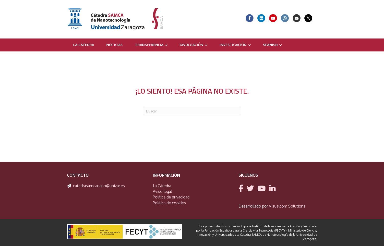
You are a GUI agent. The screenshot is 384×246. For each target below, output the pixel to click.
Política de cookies (169, 202)
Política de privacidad (171, 197)
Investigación (233, 45)
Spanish (270, 45)
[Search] (192, 111)
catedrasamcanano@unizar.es (99, 185)
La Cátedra (83, 45)
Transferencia (149, 45)
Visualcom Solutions (287, 206)
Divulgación (191, 45)
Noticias (114, 45)
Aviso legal (162, 191)
